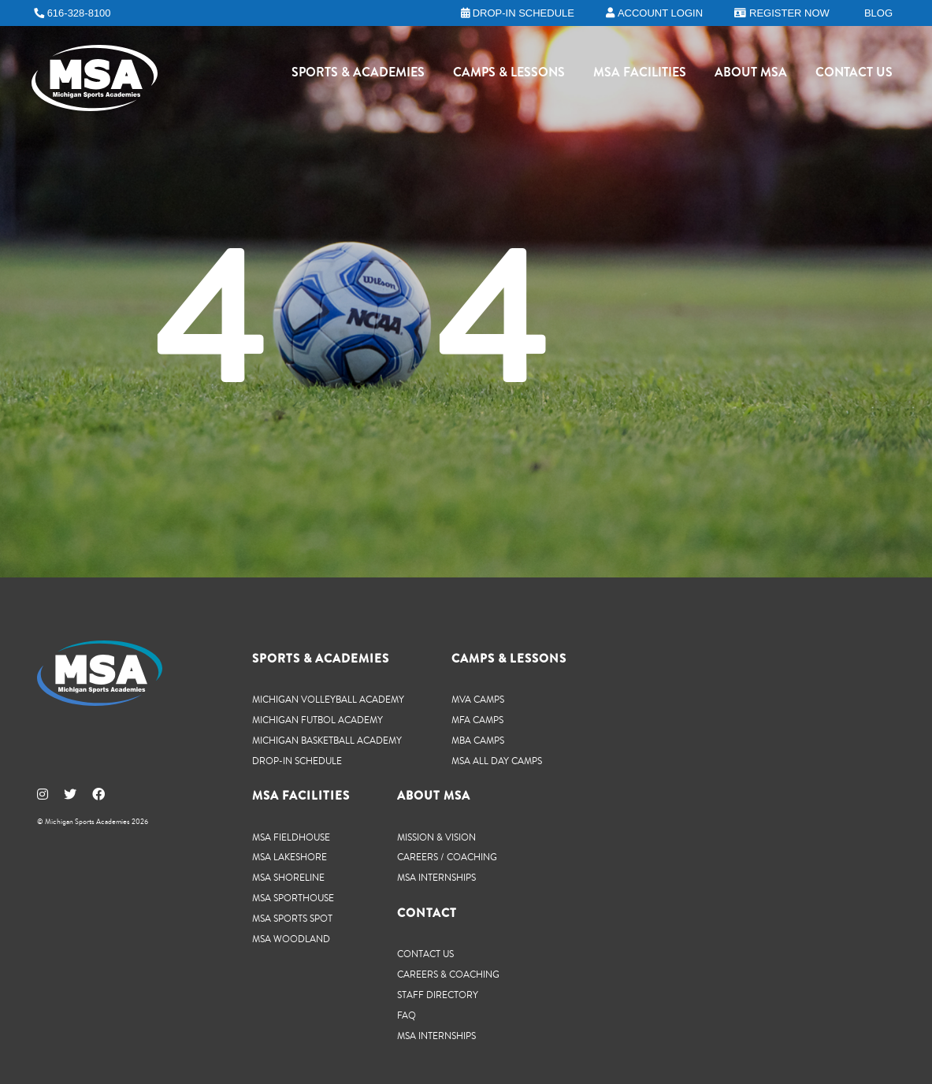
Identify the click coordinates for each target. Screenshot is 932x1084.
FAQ (406, 1015)
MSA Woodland (291, 939)
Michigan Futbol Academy (317, 720)
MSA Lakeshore (289, 857)
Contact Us (854, 75)
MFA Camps (477, 720)
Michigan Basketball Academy (327, 740)
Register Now (789, 13)
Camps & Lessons (509, 75)
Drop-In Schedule (297, 761)
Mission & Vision (436, 837)
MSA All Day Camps (496, 761)
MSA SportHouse (293, 898)
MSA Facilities (639, 75)
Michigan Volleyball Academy (328, 699)
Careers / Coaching (447, 857)
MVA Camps (477, 699)
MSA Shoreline (288, 877)
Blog (878, 13)
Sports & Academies (358, 75)
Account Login (660, 13)
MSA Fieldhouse (291, 837)
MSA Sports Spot (292, 918)
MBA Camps (477, 740)
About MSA (751, 75)
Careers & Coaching (448, 974)
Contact (427, 913)
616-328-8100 (79, 13)
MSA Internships (436, 877)
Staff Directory (437, 994)
